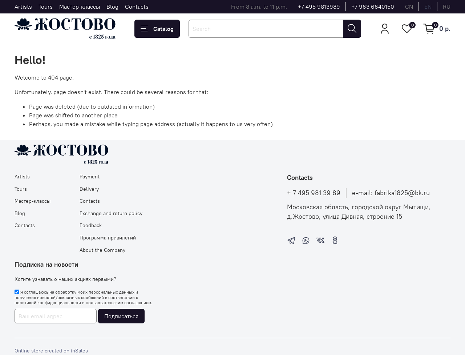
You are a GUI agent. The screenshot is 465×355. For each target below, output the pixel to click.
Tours (46, 6)
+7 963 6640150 (372, 6)
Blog (112, 6)
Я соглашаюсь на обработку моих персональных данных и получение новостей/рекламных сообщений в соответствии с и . (83, 297)
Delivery (89, 189)
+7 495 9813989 (319, 6)
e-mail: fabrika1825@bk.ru (391, 193)
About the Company (102, 250)
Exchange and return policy (111, 213)
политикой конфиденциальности (48, 302)
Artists (23, 6)
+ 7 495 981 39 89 (313, 193)
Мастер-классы (79, 6)
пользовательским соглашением (118, 302)
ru (446, 6)
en (428, 6)
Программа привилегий (108, 237)
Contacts (137, 6)
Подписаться (121, 316)
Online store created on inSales (51, 350)
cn (409, 6)
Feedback (91, 225)
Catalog (157, 28)
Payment (90, 176)
